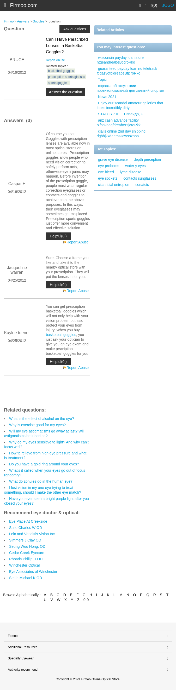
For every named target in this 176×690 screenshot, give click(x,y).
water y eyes (135, 166)
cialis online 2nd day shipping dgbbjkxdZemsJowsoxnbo (121, 133)
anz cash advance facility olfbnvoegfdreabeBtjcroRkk (119, 122)
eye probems (108, 166)
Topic (102, 79)
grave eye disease (113, 159)
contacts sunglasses (139, 178)
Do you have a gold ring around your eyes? (44, 464)
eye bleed (106, 172)
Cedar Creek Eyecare (26, 553)
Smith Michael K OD (25, 578)
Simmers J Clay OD (25, 540)
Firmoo (9, 21)
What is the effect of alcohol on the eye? (41, 419)
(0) (154, 5)
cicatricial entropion (113, 185)
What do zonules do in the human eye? (40, 481)
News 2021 (107, 97)
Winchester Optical (24, 565)
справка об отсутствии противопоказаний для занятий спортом (131, 88)
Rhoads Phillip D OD (26, 559)
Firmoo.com (24, 5)
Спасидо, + (133, 114)
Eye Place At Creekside (28, 521)
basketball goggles (61, 71)
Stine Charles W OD (25, 528)
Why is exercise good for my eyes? (37, 425)
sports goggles (58, 83)
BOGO (167, 5)
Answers (23, 21)
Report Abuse (55, 60)
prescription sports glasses (66, 77)
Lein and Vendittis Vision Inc (32, 534)
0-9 (86, 600)
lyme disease (130, 172)
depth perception (147, 159)
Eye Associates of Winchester (33, 571)
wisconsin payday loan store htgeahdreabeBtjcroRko (120, 59)
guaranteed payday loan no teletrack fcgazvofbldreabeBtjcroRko (127, 70)
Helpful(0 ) (58, 236)
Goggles (38, 21)
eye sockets (107, 178)
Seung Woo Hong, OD (27, 546)
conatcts (142, 185)
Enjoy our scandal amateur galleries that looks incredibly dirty (130, 105)
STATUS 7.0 (108, 114)
